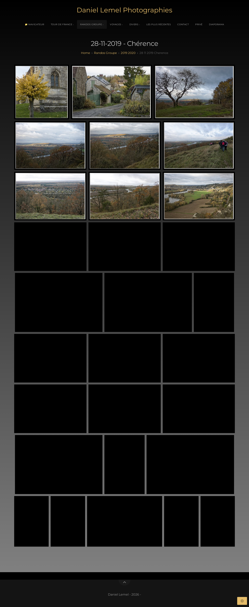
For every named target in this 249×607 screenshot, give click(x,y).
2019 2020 (128, 53)
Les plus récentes (158, 24)
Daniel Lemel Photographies (124, 10)
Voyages (115, 24)
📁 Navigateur (34, 24)
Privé (199, 24)
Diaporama (216, 24)
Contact (183, 24)
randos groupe (105, 53)
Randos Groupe (91, 24)
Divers (133, 24)
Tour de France (61, 24)
